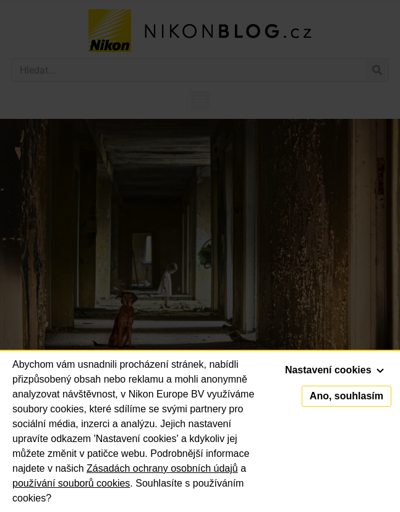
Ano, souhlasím (346, 396)
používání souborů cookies (71, 483)
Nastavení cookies (334, 370)
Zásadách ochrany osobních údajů (162, 468)
